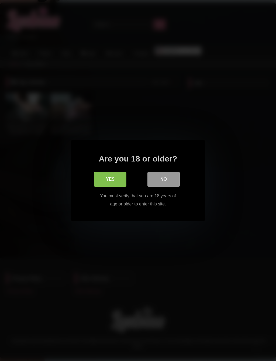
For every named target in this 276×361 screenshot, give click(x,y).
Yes (110, 179)
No (163, 179)
